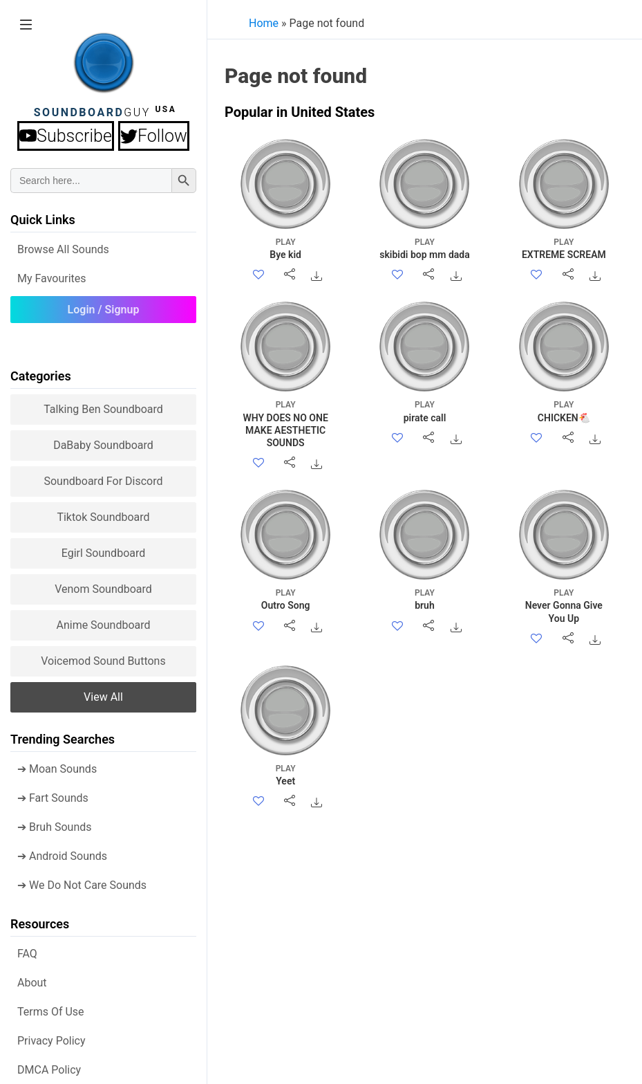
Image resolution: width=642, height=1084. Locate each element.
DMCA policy (49, 1069)
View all (103, 697)
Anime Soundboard (103, 625)
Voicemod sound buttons (103, 661)
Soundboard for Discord (103, 481)
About (32, 982)
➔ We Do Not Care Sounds (82, 885)
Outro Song (285, 599)
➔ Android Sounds (62, 856)
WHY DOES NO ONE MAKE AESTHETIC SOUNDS (285, 423)
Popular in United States (300, 112)
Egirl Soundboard (104, 553)
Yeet (285, 774)
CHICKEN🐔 (563, 410)
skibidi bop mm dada (424, 248)
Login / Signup (104, 309)
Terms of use (50, 1011)
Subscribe (65, 136)
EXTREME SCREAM (563, 248)
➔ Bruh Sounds (54, 827)
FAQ (27, 953)
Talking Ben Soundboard (103, 409)
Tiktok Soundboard (103, 517)
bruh (424, 599)
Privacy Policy (51, 1040)
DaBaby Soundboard (103, 445)
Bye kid (285, 248)
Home (263, 23)
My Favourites (51, 278)
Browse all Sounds (63, 249)
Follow (153, 136)
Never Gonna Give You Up (563, 605)
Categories (40, 376)
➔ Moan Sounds (57, 768)
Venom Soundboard (103, 589)
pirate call (424, 410)
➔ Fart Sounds (52, 798)
